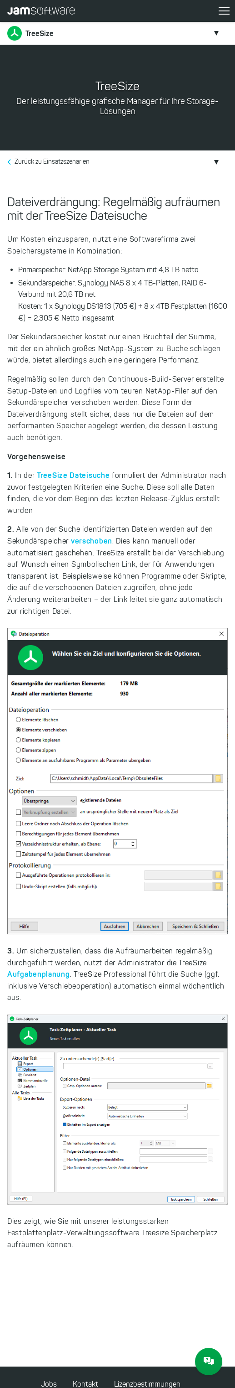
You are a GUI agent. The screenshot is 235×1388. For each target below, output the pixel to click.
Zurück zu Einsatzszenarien (52, 162)
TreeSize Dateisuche (73, 475)
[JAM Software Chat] (208, 1361)
